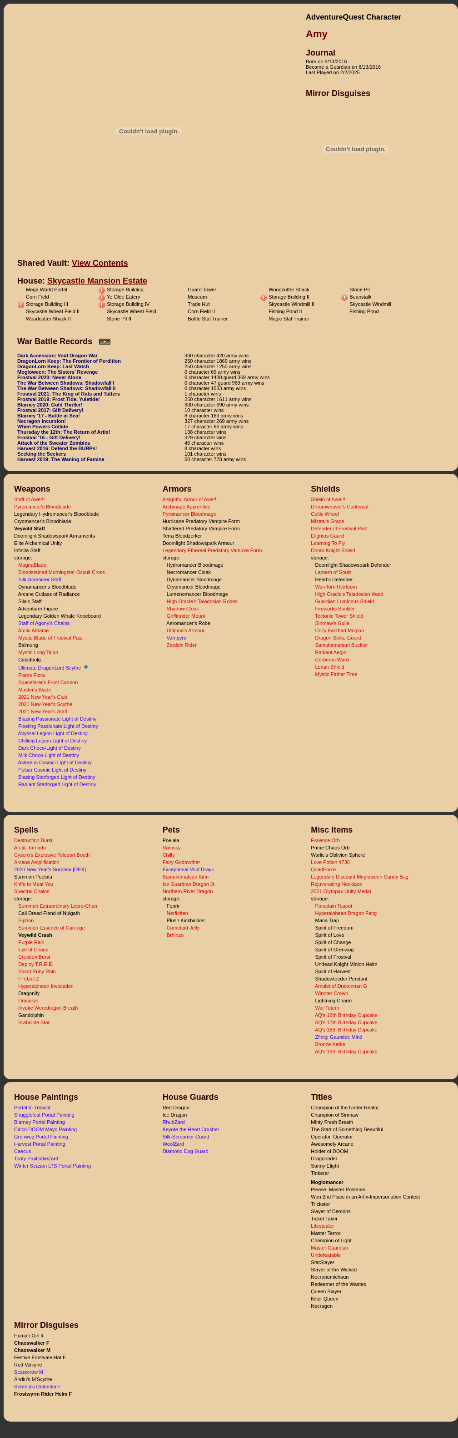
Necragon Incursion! (41, 421)
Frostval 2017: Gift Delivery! (50, 410)
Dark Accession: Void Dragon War (57, 355)
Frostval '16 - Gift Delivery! (48, 437)
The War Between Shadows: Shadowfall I (65, 383)
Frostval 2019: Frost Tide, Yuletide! (58, 399)
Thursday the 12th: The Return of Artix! (63, 432)
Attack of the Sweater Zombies (53, 443)
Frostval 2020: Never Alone (49, 377)
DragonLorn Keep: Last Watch (53, 366)
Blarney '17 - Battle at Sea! (48, 415)
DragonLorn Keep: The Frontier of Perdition (69, 361)
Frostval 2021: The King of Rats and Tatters (68, 393)
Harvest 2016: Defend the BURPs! (57, 448)
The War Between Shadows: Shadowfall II (66, 388)
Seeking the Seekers (41, 454)
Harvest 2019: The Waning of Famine (61, 459)
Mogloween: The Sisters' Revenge (57, 372)
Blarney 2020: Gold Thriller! (50, 404)
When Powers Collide (42, 426)
